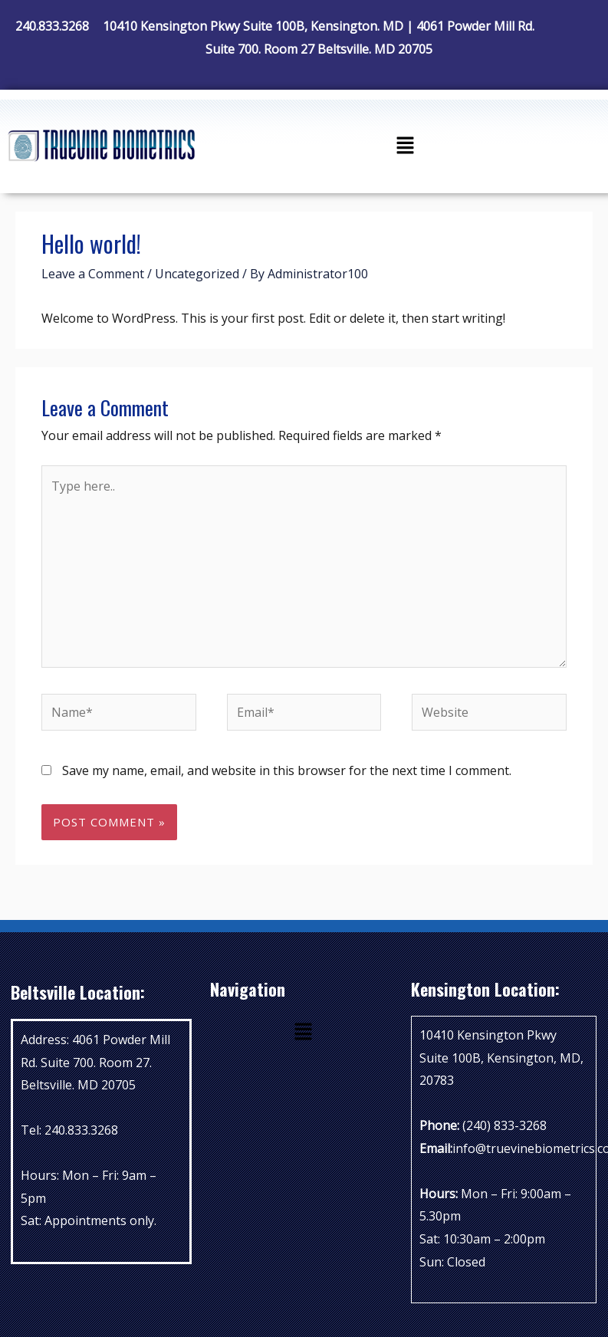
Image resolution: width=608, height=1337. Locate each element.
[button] (404, 146)
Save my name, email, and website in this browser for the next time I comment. (286, 770)
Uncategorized (197, 273)
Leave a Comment (92, 273)
